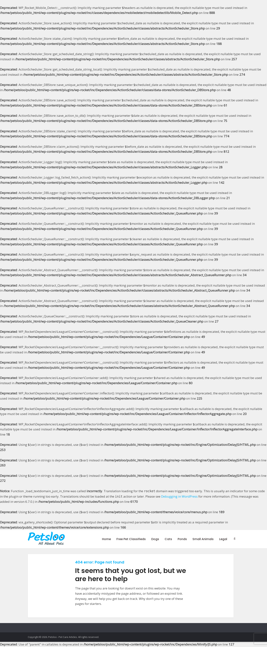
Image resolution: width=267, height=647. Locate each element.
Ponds (182, 539)
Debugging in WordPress (179, 496)
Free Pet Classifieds (131, 539)
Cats (168, 539)
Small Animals (203, 539)
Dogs (155, 539)
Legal (223, 539)
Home (106, 539)
